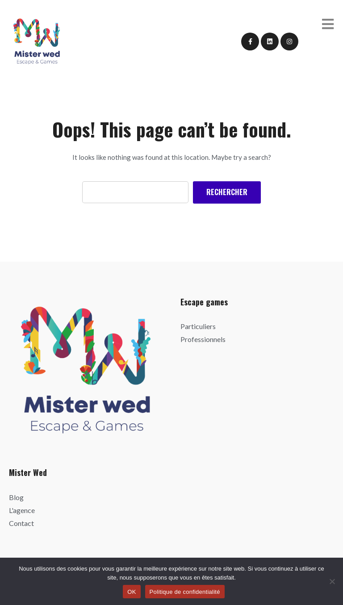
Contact (21, 523)
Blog (16, 497)
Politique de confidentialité (185, 591)
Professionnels (203, 339)
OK (131, 591)
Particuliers (198, 326)
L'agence (22, 510)
